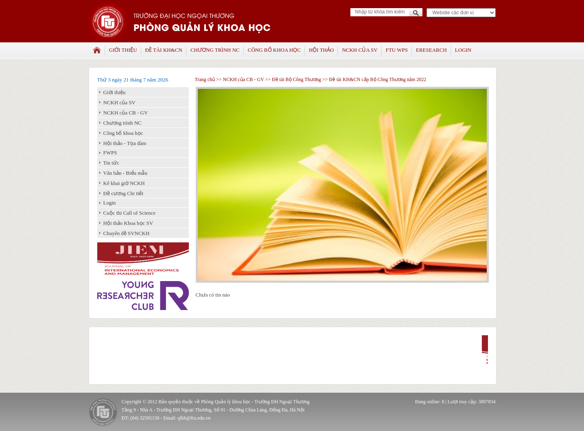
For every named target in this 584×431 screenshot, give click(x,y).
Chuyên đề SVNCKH (126, 233)
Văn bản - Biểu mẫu (125, 173)
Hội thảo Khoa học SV (128, 223)
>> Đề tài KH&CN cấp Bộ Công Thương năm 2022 (374, 79)
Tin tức (111, 163)
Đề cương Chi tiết (123, 193)
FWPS (110, 153)
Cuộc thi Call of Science (129, 213)
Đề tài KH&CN (163, 50)
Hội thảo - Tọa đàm (125, 143)
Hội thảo (321, 50)
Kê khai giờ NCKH (124, 183)
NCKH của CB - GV (125, 113)
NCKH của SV (359, 50)
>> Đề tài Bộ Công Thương (293, 79)
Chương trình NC (215, 50)
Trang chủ (205, 79)
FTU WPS (397, 50)
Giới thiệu (123, 50)
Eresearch (431, 50)
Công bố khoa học (274, 50)
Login (463, 50)
